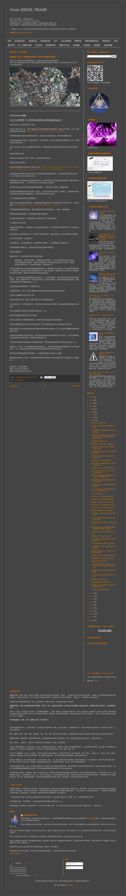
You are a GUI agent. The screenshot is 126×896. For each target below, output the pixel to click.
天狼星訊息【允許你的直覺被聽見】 (102, 496)
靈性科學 (11, 45)
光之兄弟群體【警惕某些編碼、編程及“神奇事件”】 (103, 464)
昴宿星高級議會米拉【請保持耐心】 (102, 511)
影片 (55, 41)
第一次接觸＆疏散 (25, 45)
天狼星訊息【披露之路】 (99, 441)
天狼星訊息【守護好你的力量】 (101, 536)
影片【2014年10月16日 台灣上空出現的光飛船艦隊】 (103, 472)
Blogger (70, 885)
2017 (91, 403)
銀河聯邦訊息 (51, 45)
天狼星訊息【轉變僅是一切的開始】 (102, 444)
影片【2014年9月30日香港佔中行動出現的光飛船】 (103, 519)
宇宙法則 (38, 45)
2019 (91, 397)
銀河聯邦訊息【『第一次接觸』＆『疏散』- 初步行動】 (101, 296)
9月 (92, 593)
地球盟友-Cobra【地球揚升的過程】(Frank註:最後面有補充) (33, 57)
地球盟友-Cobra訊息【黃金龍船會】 (102, 502)
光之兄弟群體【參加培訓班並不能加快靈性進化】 (103, 540)
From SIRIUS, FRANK (28, 10)
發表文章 (70, 864)
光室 (115, 41)
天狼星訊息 (32, 41)
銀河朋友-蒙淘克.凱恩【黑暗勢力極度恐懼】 (103, 571)
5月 (92, 605)
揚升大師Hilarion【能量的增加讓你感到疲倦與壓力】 (103, 481)
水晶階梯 (86, 45)
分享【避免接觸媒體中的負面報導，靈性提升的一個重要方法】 (103, 476)
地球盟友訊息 (45, 41)
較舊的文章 (75, 386)
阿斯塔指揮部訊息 (91, 41)
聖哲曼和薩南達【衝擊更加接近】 (102, 582)
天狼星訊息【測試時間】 (99, 561)
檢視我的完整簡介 (15, 854)
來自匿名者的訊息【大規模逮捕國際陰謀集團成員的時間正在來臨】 (103, 528)
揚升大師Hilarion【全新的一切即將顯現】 (103, 523)
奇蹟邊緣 (76, 45)
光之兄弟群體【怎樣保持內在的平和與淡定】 (103, 514)
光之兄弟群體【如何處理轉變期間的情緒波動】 (103, 431)
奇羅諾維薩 (108, 45)
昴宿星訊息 (106, 41)
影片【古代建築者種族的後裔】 (107, 334)
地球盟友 (97, 45)
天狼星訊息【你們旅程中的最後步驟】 (103, 556)
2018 (91, 400)
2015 (91, 409)
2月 (92, 614)
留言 (68, 868)
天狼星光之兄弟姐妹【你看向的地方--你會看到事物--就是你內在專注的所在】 (103, 566)
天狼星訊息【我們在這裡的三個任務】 (103, 468)
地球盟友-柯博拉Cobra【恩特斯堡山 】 (106, 354)
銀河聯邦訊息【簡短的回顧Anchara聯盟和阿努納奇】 (103, 586)
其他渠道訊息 (20, 41)
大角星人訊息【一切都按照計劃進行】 (103, 505)
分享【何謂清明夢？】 (98, 494)
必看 (9, 41)
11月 (92, 418)
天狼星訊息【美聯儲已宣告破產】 (107, 212)
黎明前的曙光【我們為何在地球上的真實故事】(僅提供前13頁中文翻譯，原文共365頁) (103, 437)
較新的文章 (14, 386)
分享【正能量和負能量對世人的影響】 (103, 544)
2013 (91, 621)
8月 (92, 596)
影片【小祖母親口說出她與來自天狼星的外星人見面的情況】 (103, 490)
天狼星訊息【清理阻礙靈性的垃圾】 (102, 499)
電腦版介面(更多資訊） (25, 33)
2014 (91, 412)
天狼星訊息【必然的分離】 (99, 579)
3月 (92, 611)
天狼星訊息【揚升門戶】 (99, 423)
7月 (92, 599)
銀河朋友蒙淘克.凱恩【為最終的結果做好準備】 (103, 452)
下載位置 (96, 681)
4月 (92, 608)
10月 (93, 421)
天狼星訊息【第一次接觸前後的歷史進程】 (101, 316)
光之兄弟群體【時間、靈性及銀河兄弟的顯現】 (103, 547)
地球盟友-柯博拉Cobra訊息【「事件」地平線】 (107, 275)
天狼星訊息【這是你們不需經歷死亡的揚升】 (103, 427)
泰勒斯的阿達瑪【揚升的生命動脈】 (102, 558)
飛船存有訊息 (64, 45)
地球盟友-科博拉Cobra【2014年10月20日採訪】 (103, 457)
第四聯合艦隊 (90, 818)
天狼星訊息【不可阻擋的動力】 (101, 461)
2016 (91, 406)
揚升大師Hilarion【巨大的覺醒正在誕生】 (103, 576)
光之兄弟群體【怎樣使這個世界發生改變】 (103, 532)
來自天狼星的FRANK (30, 815)
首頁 (44, 386)
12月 (93, 415)
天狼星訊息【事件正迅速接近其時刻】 (103, 508)
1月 (92, 617)
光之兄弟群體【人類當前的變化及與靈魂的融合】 (103, 485)
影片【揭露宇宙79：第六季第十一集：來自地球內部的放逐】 (102, 373)
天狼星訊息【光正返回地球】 (107, 253)
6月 (92, 602)
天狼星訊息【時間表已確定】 (100, 590)
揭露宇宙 (78, 41)
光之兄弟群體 (66, 41)
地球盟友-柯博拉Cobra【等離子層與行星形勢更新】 (103, 552)
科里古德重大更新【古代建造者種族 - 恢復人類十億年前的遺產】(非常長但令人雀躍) (107, 237)
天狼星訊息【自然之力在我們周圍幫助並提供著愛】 (103, 448)
